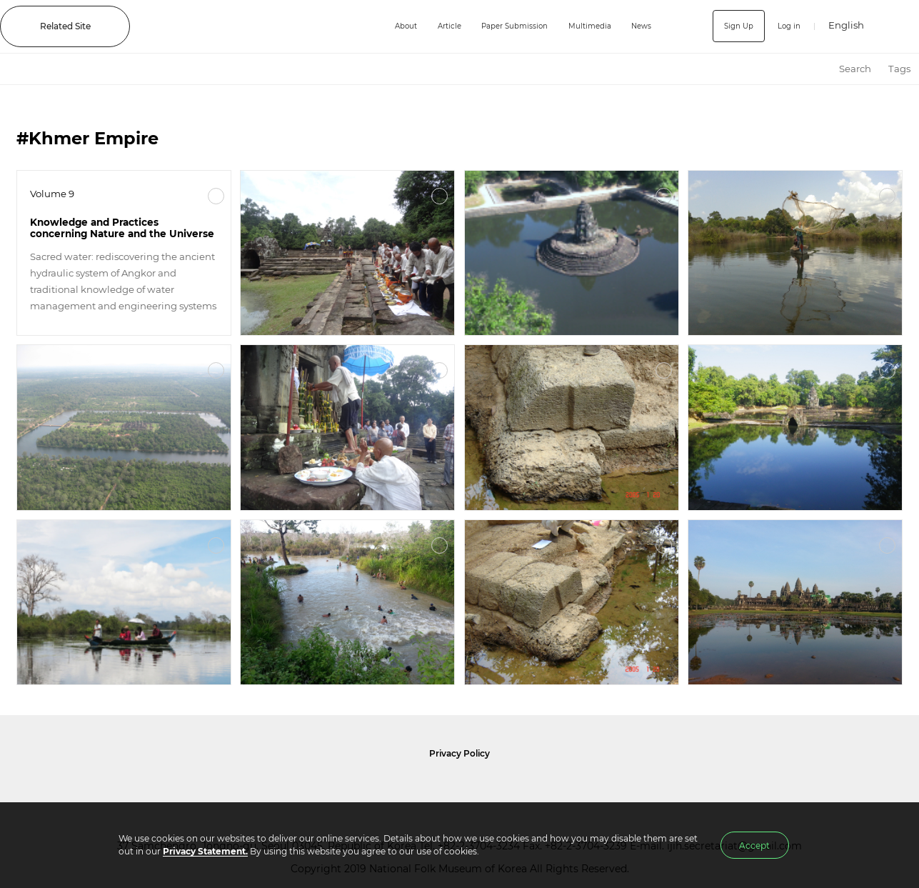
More (216, 196)
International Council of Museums (486, 788)
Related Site (65, 26)
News (643, 26)
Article (430, 26)
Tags (899, 68)
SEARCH (898, 26)
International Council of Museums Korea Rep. (611, 788)
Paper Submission (503, 26)
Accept (754, 845)
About (382, 26)
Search (855, 68)
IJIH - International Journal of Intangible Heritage (249, 26)
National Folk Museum (335, 788)
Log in (786, 26)
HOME (817, 69)
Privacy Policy (459, 753)
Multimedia (587, 26)
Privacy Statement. (205, 851)
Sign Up (732, 26)
